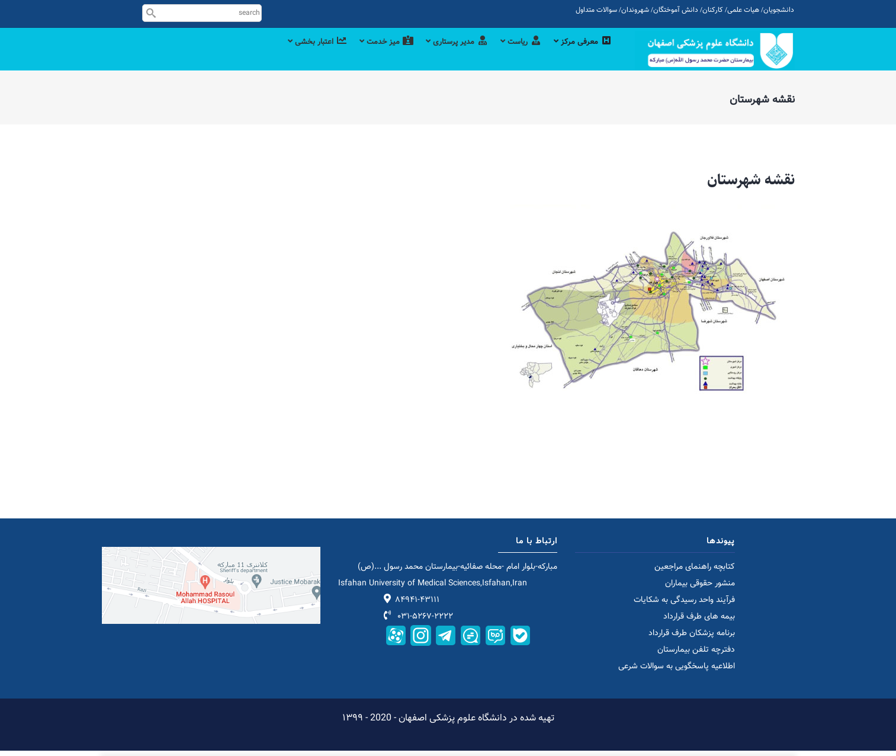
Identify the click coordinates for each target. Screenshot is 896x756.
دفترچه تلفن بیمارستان (696, 655)
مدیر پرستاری (447, 55)
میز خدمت (371, 55)
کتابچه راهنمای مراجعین (694, 572)
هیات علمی (743, 10)
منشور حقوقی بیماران (700, 588)
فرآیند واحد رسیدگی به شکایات (684, 605)
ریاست (515, 55)
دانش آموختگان (675, 10)
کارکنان (712, 10)
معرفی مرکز (581, 55)
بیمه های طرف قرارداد (699, 622)
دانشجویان (778, 10)
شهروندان (635, 10)
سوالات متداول (596, 10)
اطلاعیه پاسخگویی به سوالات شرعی (676, 671)
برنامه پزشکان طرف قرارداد (691, 638)
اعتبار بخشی (297, 55)
